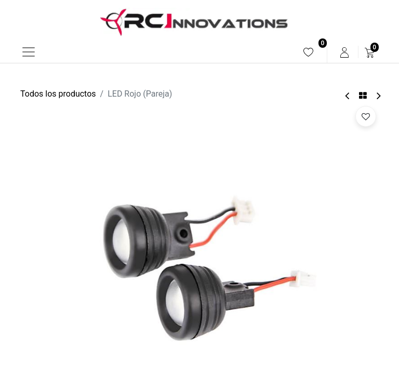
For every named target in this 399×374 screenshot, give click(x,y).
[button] (365, 116)
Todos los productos (58, 94)
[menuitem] (308, 52)
